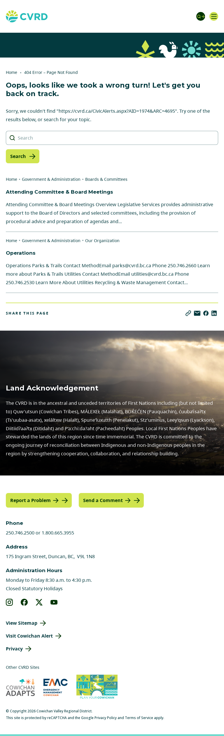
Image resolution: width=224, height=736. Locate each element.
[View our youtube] (54, 602)
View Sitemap (21, 623)
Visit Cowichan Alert (29, 636)
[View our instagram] (9, 602)
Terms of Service (139, 717)
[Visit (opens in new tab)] (97, 687)
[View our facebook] (24, 602)
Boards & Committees (106, 179)
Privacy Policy (105, 717)
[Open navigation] (213, 16)
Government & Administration (51, 179)
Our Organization (102, 240)
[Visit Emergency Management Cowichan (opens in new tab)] (55, 687)
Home (11, 72)
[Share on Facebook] (206, 313)
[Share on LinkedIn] (214, 313)
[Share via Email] (197, 313)
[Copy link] (188, 313)
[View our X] (39, 602)
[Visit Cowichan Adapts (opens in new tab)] (20, 687)
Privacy (14, 648)
